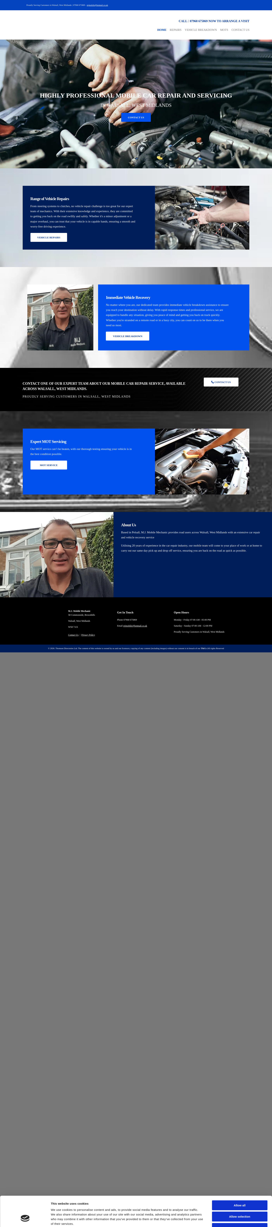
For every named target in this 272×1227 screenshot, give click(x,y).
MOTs (224, 29)
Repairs (175, 29)
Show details (203, 934)
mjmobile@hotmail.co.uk (97, 5)
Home (162, 29)
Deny (239, 917)
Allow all (240, 895)
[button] (136, 117)
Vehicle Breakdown (201, 29)
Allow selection (239, 906)
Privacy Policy (88, 635)
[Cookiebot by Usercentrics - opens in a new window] (25, 935)
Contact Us (240, 29)
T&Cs (203, 648)
